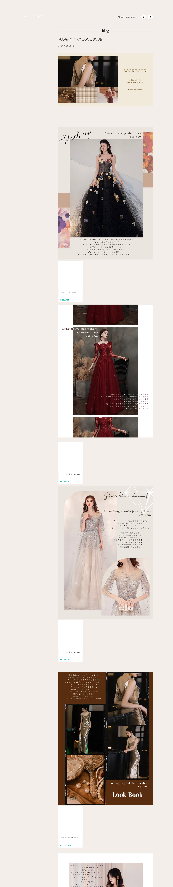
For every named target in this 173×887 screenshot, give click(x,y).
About (121, 17)
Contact (131, 17)
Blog (126, 17)
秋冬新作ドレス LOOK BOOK (80, 39)
